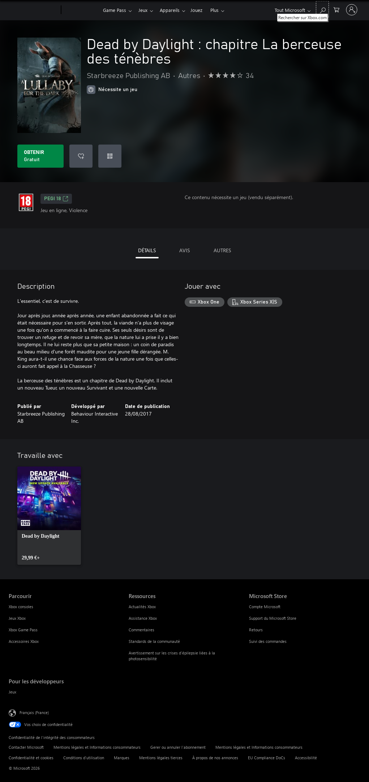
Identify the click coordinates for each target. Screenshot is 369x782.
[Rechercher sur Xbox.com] (322, 9)
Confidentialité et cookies (31, 757)
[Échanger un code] (109, 156)
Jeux (144, 10)
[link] (49, 516)
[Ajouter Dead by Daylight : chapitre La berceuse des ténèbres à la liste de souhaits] (81, 156)
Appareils (173, 10)
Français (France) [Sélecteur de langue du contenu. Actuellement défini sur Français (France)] (34, 712)
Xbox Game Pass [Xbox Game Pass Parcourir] (23, 629)
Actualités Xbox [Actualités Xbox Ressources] (142, 606)
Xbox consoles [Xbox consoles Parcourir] (21, 606)
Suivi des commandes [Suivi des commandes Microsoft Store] (268, 641)
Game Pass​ (114, 10)
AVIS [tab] (184, 250)
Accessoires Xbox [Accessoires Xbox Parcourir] (24, 641)
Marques (121, 757)
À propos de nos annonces (215, 757)
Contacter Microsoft (26, 747)
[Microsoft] (33, 10)
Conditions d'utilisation (83, 757)
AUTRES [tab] (222, 250)
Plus (220, 10)
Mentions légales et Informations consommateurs (97, 747)
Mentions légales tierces (161, 757)
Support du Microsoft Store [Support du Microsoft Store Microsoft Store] (272, 618)
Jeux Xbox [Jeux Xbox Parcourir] (17, 618)
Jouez (201, 10)
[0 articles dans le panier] (336, 9)
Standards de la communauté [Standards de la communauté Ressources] (154, 641)
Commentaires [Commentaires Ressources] (141, 629)
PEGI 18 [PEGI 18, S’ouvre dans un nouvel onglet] (56, 199)
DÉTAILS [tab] (147, 250)
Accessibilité (306, 757)
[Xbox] (81, 10)
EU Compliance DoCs (266, 757)
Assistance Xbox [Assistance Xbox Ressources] (143, 618)
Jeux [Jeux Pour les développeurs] (12, 691)
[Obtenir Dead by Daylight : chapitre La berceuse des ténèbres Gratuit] (40, 156)
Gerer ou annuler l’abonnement (178, 747)
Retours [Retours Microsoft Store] (256, 629)
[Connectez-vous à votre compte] (351, 9)
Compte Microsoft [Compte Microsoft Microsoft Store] (264, 606)
